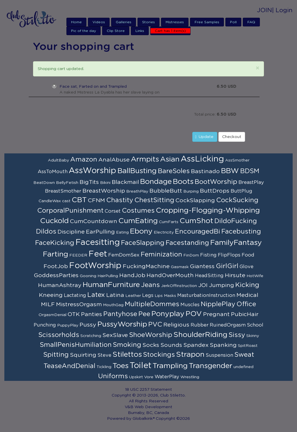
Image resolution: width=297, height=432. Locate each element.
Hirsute (235, 275)
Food (248, 255)
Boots (183, 181)
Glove (246, 266)
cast (66, 201)
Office (246, 304)
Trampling (170, 366)
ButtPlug (241, 191)
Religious (176, 325)
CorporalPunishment (70, 210)
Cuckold (54, 221)
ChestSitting (154, 200)
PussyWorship (122, 324)
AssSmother (237, 160)
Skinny (252, 336)
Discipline (71, 232)
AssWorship (92, 171)
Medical (247, 295)
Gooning (88, 276)
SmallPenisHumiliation (76, 345)
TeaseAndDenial (69, 366)
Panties (91, 314)
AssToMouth (53, 171)
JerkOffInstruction (179, 286)
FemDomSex (124, 255)
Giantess (202, 266)
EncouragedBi (197, 231)
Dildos (46, 231)
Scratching (90, 336)
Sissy (237, 335)
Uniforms (113, 376)
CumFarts (168, 222)
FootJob (56, 266)
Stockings (159, 355)
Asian (170, 159)
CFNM (96, 200)
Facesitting (97, 243)
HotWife (255, 276)
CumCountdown (93, 221)
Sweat (244, 355)
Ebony (141, 231)
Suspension (219, 355)
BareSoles (174, 171)
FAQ (251, 22)
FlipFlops (229, 255)
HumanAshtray (60, 285)
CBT (79, 200)
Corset (113, 211)
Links (139, 31)
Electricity (164, 232)
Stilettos (127, 354)
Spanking (223, 345)
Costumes (138, 210)
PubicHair (244, 314)
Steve (104, 355)
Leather (133, 296)
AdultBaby (58, 160)
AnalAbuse (114, 160)
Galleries (123, 22)
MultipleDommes (152, 304)
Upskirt (136, 377)
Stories (148, 22)
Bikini (105, 183)
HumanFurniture (111, 284)
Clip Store (116, 31)
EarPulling (100, 232)
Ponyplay (167, 314)
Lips (159, 296)
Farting (55, 254)
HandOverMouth (170, 275)
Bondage (156, 181)
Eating (122, 232)
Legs (147, 295)
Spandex (196, 345)
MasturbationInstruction (206, 295)
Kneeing (51, 295)
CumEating (138, 221)
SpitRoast (248, 346)
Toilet (140, 366)
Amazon (83, 159)
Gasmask (180, 267)
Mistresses (175, 22)
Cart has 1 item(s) (170, 31)
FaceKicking (54, 243)
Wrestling (189, 377)
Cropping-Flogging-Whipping (208, 210)
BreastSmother (63, 191)
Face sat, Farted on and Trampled (93, 87)
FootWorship (95, 266)
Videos (99, 22)
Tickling (104, 367)
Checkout (231, 137)
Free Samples (207, 22)
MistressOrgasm (79, 304)
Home (76, 22)
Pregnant (216, 314)
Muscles (190, 304)
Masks (170, 296)
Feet (97, 254)
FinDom (191, 255)
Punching (45, 325)
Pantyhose (120, 314)
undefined (243, 367)
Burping (191, 191)
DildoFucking (235, 221)
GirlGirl (227, 266)
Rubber (200, 325)
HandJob (132, 275)
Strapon (190, 354)
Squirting (83, 355)
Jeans (150, 285)
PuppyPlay (67, 325)
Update (204, 137)
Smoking (127, 345)
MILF (48, 304)
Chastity (119, 200)
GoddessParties (56, 275)
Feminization (161, 254)
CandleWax (50, 201)
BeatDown (44, 183)
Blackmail (125, 182)
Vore (148, 377)
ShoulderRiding (200, 334)
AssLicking (202, 159)
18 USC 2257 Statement (148, 390)
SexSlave (115, 335)
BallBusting (137, 171)
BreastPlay (251, 182)
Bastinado (205, 171)
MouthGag (113, 305)
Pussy (87, 325)
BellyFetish (67, 183)
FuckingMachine (146, 266)
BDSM (249, 171)
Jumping (221, 285)
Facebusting (241, 231)
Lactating (75, 295)
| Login (282, 10)
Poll (233, 22)
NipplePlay (218, 304)
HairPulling (107, 276)
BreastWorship (103, 191)
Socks (150, 345)
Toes (120, 366)
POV (194, 314)
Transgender (210, 366)
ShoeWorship (150, 335)
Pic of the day (83, 31)
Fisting (208, 255)
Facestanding (187, 243)
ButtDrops (214, 191)
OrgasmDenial (52, 315)
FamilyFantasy (236, 242)
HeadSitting (209, 275)
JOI (203, 285)
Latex (96, 295)
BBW (230, 171)
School (255, 325)
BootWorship (216, 182)
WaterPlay (167, 376)
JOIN (264, 10)
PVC (155, 324)
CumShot (196, 221)
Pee (144, 314)
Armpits (145, 159)
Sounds (171, 345)
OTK (74, 314)
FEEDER (78, 255)
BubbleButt (165, 191)
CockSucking (237, 200)
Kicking (247, 285)
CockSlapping (195, 200)
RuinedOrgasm (228, 325)
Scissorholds (58, 335)
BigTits (89, 182)
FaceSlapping (142, 243)
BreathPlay (137, 191)
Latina (115, 295)
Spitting (56, 355)
